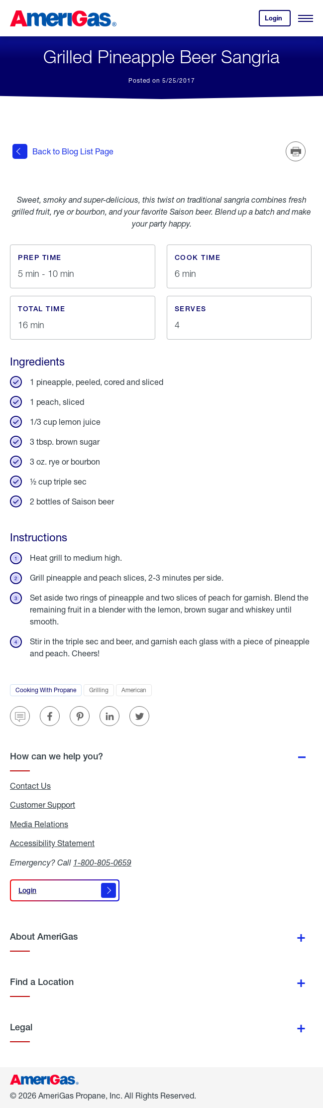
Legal (21, 1027)
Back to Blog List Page (62, 151)
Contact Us (30, 785)
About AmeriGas (44, 936)
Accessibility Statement (52, 843)
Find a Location (42, 982)
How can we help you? (56, 756)
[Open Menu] (305, 18)
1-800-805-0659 (102, 862)
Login (278, 20)
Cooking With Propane (48, 691)
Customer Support (42, 804)
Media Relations (39, 824)
